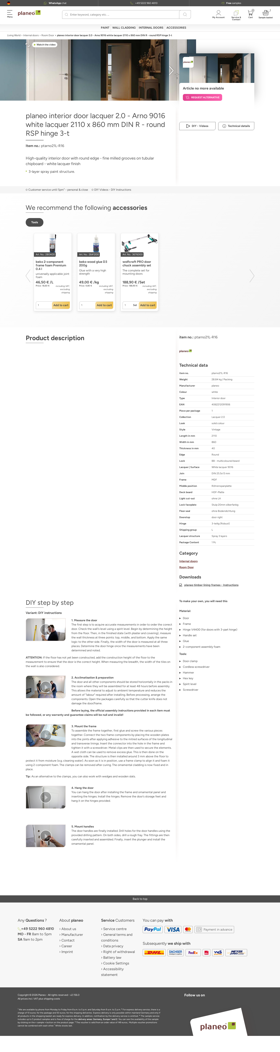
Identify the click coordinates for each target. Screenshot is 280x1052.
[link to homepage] (29, 13)
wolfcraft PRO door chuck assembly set (136, 263)
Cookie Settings (116, 963)
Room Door (47, 35)
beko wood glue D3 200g (93, 263)
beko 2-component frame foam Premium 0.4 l (51, 265)
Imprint (67, 952)
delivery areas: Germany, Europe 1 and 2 (97, 1019)
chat (57, 3)
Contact (68, 940)
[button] (8, 3)
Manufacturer (72, 934)
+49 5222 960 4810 (146, 3)
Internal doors (31, 35)
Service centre (115, 929)
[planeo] (216, 351)
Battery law (112, 957)
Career (66, 946)
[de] (8, 3)
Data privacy (113, 946)
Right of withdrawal (119, 952)
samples (233, 3)
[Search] (66, 14)
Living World (14, 35)
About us (68, 929)
